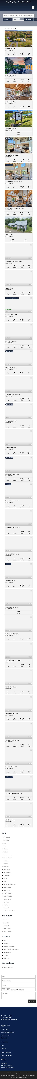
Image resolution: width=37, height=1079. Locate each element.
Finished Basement (9, 946)
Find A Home (4, 1029)
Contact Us (4, 1038)
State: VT (15, 19)
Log (5, 881)
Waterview (7, 958)
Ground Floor (7, 875)
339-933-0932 (26, 2)
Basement (6, 943)
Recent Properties (6, 1055)
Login (2, 1045)
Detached (6, 860)
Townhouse (7, 905)
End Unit (6, 866)
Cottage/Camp (8, 857)
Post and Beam (8, 896)
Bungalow (6, 840)
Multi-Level (7, 890)
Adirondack (7, 837)
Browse (8, 967)
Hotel (5, 878)
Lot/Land (6, 925)
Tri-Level (6, 908)
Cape (5, 846)
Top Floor (6, 902)
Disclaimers (32, 1075)
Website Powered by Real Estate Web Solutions (18, 1073)
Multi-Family (7, 887)
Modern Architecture (10, 884)
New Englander (8, 893)
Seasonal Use (7, 952)
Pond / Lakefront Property (11, 949)
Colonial (6, 852)
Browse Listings (22, 1077)
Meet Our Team (5, 1035)
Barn (5, 940)
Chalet (5, 849)
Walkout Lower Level (10, 911)
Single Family (7, 931)
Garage (6, 955)
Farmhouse (7, 869)
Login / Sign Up (11, 2)
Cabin (5, 843)
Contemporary (8, 855)
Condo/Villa (7, 922)
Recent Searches (6, 1052)
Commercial (7, 920)
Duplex (6, 863)
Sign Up (3, 1048)
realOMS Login (14, 1077)
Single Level (7, 899)
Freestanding (7, 872)
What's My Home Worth (7, 1032)
